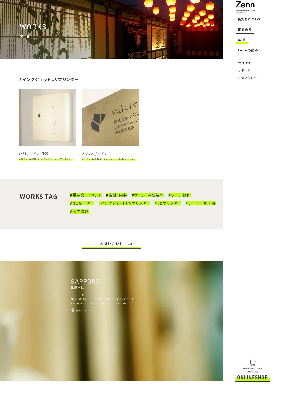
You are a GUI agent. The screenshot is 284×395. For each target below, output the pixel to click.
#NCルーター (78, 208)
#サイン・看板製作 (143, 200)
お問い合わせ (242, 90)
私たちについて (248, 47)
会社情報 (242, 80)
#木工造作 (75, 217)
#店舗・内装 (112, 200)
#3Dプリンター (163, 208)
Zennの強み (245, 70)
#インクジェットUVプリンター (120, 208)
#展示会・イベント (81, 200)
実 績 (239, 62)
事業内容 (243, 54)
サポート (240, 85)
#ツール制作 (175, 200)
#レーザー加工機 (196, 208)
